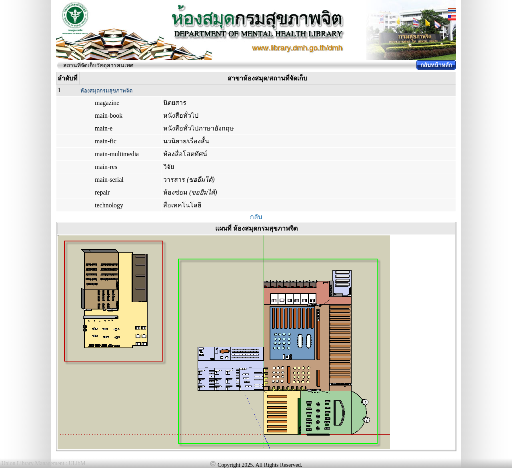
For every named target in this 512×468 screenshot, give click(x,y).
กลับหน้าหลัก (436, 65)
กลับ (256, 216)
